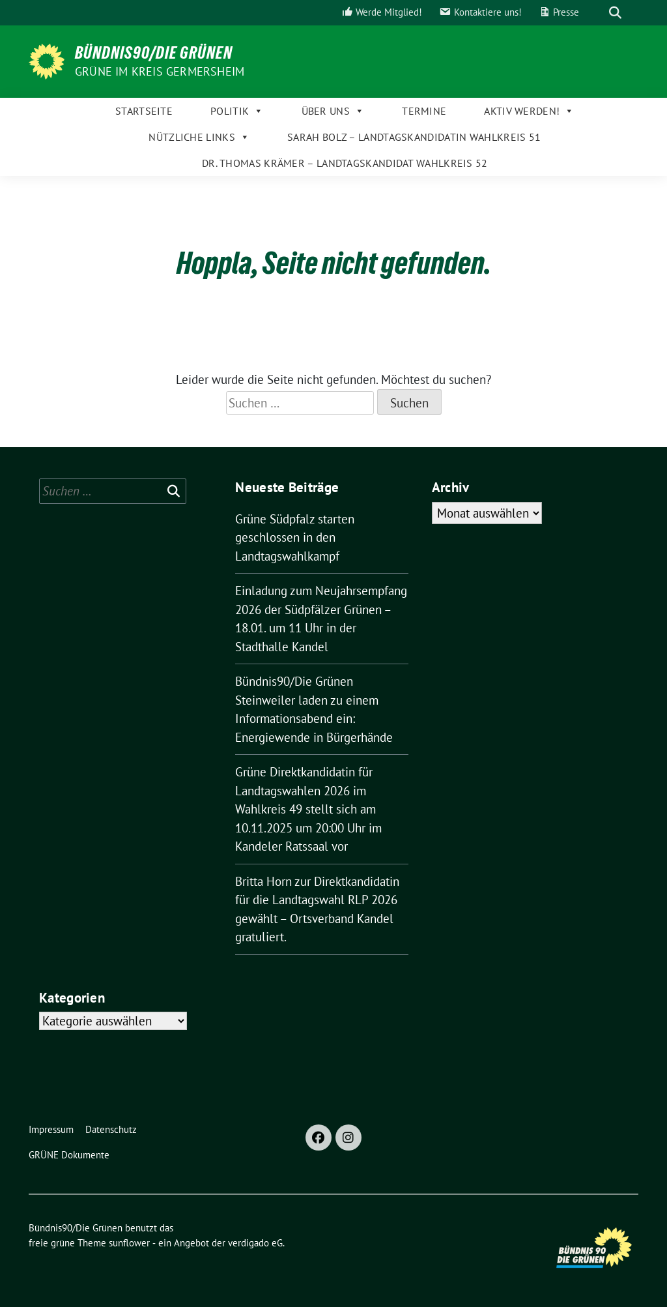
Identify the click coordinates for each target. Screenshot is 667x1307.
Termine (424, 110)
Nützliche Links (199, 137)
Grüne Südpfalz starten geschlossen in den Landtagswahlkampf (294, 537)
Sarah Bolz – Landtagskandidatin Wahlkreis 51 (414, 136)
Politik (236, 111)
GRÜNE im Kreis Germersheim (159, 71)
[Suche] (597, 12)
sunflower (129, 1243)
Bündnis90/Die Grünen (154, 53)
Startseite (144, 110)
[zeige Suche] (615, 12)
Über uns (333, 111)
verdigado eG (255, 1243)
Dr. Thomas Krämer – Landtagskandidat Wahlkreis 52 (345, 162)
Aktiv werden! (529, 111)
